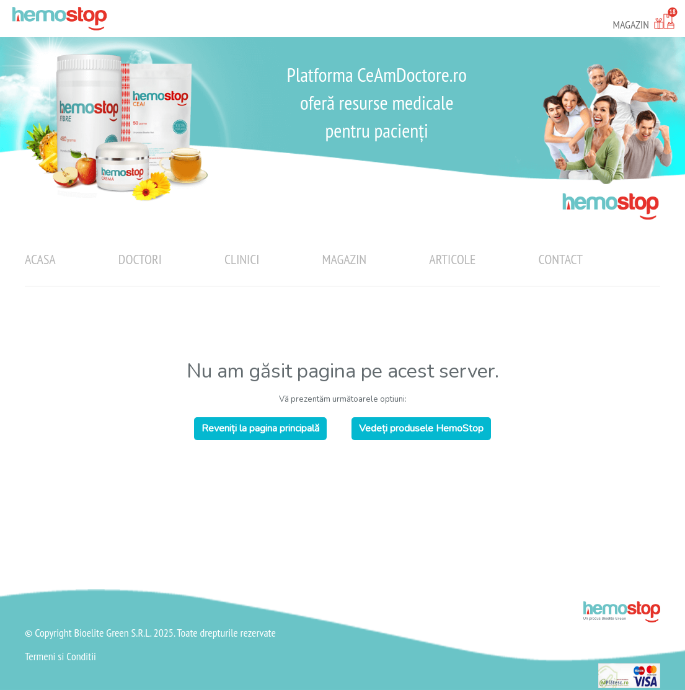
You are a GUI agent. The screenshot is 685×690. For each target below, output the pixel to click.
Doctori (140, 259)
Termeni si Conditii (60, 656)
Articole (452, 259)
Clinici (242, 259)
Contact (561, 259)
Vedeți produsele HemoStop (421, 428)
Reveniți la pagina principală (260, 428)
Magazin (344, 259)
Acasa (40, 259)
